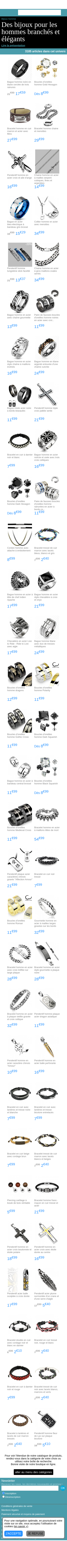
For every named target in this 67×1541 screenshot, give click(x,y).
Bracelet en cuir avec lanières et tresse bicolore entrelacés (45, 1110)
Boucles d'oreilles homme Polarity (43, 689)
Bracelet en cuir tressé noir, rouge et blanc (45, 1341)
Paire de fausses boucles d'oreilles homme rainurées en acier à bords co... (47, 505)
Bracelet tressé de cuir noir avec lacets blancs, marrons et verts (46, 1389)
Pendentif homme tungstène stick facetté (18, 269)
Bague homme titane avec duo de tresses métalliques (44, 644)
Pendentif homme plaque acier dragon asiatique (47, 1015)
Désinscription (11, 1497)
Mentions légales (10, 1510)
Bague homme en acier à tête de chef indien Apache (20, 597)
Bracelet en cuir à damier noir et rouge (20, 1388)
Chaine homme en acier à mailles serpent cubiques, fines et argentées (46, 179)
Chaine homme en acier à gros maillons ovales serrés (46, 271)
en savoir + (21, 1526)
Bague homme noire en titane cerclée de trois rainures (19, 85)
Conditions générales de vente (16, 1506)
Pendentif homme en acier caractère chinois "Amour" (18, 1063)
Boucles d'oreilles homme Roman (16, 922)
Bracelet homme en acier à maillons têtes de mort (47, 828)
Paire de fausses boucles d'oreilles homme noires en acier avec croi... (47, 318)
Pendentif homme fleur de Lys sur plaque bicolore (45, 1436)
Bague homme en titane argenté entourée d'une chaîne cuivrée (46, 364)
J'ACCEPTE (13, 1533)
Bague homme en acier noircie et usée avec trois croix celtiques (47, 457)
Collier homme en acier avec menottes (46, 223)
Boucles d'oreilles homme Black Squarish (46, 782)
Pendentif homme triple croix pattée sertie (46, 409)
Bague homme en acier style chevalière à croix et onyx (46, 597)
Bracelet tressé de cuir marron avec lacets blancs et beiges (45, 1156)
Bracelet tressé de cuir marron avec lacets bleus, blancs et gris (45, 551)
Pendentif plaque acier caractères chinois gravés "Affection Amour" (19, 877)
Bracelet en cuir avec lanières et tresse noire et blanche (18, 1110)
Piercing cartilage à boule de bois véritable (18, 1201)
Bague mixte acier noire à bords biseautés (19, 409)
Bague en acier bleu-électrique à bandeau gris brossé (17, 224)
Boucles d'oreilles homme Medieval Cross (19, 828)
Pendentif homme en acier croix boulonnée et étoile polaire (19, 1250)
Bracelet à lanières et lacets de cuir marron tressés (18, 1436)
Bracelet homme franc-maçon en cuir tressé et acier (46, 1203)
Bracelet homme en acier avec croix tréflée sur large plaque (20, 970)
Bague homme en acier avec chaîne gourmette (19, 316)
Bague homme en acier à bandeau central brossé (20, 782)
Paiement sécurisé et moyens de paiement (23, 1514)
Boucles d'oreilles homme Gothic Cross (18, 735)
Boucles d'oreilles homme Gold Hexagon (45, 83)
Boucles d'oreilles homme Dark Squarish (45, 735)
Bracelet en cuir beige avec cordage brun (18, 1155)
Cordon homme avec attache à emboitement (18, 549)
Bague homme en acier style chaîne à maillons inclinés (19, 364)
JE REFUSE (35, 1533)
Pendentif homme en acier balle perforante (45, 1061)
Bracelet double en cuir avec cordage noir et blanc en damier (19, 1343)
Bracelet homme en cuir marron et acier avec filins (19, 131)
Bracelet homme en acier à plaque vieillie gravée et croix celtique (20, 1017)
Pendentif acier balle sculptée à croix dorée (18, 1294)
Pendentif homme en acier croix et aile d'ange (19, 176)
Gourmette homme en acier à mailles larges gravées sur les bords (45, 923)
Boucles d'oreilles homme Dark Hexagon (18, 502)
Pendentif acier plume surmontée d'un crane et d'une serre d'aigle (46, 1296)
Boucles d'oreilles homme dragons (16, 689)
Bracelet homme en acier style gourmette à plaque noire (47, 970)
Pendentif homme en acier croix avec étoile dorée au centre (45, 1250)
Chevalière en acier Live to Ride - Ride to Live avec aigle (19, 644)
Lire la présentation (13, 45)
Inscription (9, 1493)
